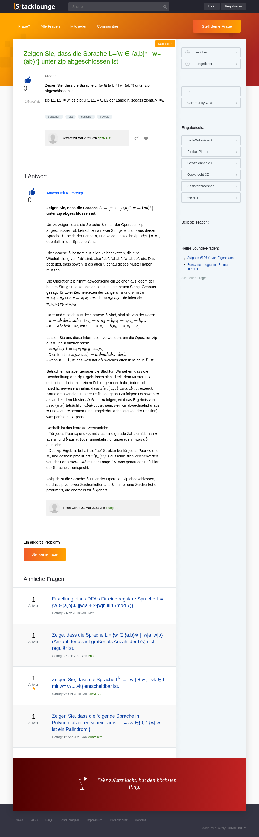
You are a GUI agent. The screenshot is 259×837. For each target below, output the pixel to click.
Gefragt (67, 138)
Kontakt (140, 820)
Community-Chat (200, 103)
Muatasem (95, 737)
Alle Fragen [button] (50, 26)
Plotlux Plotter (198, 152)
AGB (34, 820)
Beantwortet (71, 508)
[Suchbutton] (165, 6)
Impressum (94, 820)
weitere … (195, 197)
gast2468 (104, 138)
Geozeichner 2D (199, 163)
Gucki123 (94, 694)
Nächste (165, 44)
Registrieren (233, 6)
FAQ (48, 820)
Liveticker (200, 52)
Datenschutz (119, 820)
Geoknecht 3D (198, 174)
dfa (71, 116)
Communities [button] (108, 26)
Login (211, 6)
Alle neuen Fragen (194, 278)
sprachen (54, 116)
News (20, 820)
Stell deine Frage (217, 26)
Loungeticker (202, 64)
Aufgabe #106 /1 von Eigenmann (210, 258)
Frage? (24, 26)
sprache (86, 116)
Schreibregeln (69, 820)
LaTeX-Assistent (199, 140)
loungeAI (112, 508)
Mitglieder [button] (78, 26)
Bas (91, 656)
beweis (104, 116)
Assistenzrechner (200, 186)
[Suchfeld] (118, 6)
